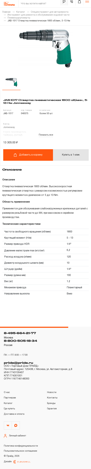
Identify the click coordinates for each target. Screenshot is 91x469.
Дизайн (17, 462)
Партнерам (10, 398)
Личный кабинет (15, 436)
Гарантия (52, 409)
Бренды (51, 403)
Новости (51, 392)
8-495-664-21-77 (20, 333)
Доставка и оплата (14, 414)
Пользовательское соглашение (20, 451)
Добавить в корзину (28, 155)
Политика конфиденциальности (21, 446)
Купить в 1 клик (71, 155)
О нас (7, 392)
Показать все (46, 135)
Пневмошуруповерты (19, 18)
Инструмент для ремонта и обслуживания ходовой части (38, 15)
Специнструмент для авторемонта (49, 12)
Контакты (52, 398)
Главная (6, 12)
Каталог (20, 12)
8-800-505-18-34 (20, 340)
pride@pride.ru (18, 362)
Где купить (9, 409)
